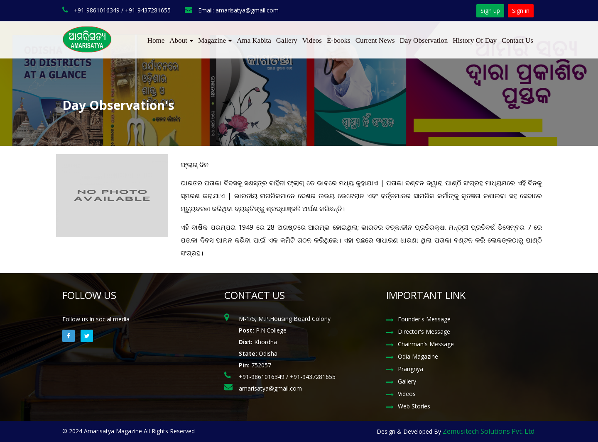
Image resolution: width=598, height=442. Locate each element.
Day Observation (424, 40)
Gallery (286, 40)
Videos (312, 40)
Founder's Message (424, 319)
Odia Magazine (418, 356)
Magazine (215, 40)
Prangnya (410, 369)
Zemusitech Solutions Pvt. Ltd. (489, 431)
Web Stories (414, 406)
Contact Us (517, 40)
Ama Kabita (254, 40)
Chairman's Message (426, 344)
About (181, 40)
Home (156, 40)
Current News (375, 40)
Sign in (520, 11)
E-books (338, 40)
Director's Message (424, 331)
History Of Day (475, 40)
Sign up (490, 11)
